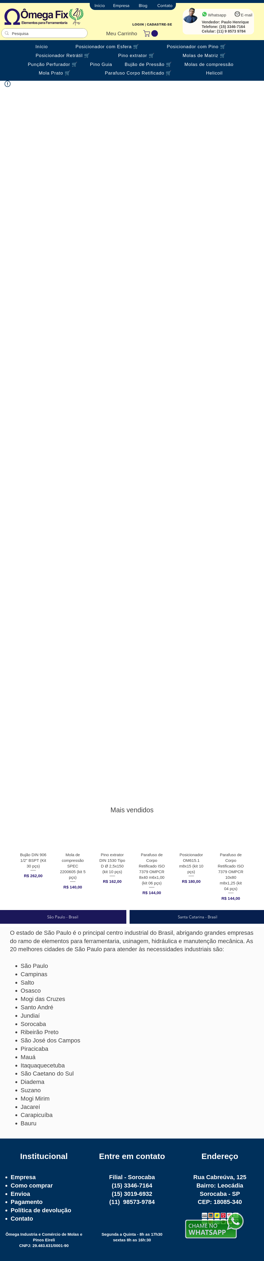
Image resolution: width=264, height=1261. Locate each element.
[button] (151, 33)
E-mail (246, 15)
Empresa (23, 1177)
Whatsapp (217, 15)
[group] (132, 864)
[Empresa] (121, 5)
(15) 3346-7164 (232, 26)
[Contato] (164, 5)
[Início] (100, 5)
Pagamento (27, 1202)
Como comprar (32, 1185)
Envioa (20, 1193)
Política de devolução (41, 1210)
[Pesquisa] (44, 33)
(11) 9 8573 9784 (231, 31)
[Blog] (143, 5)
